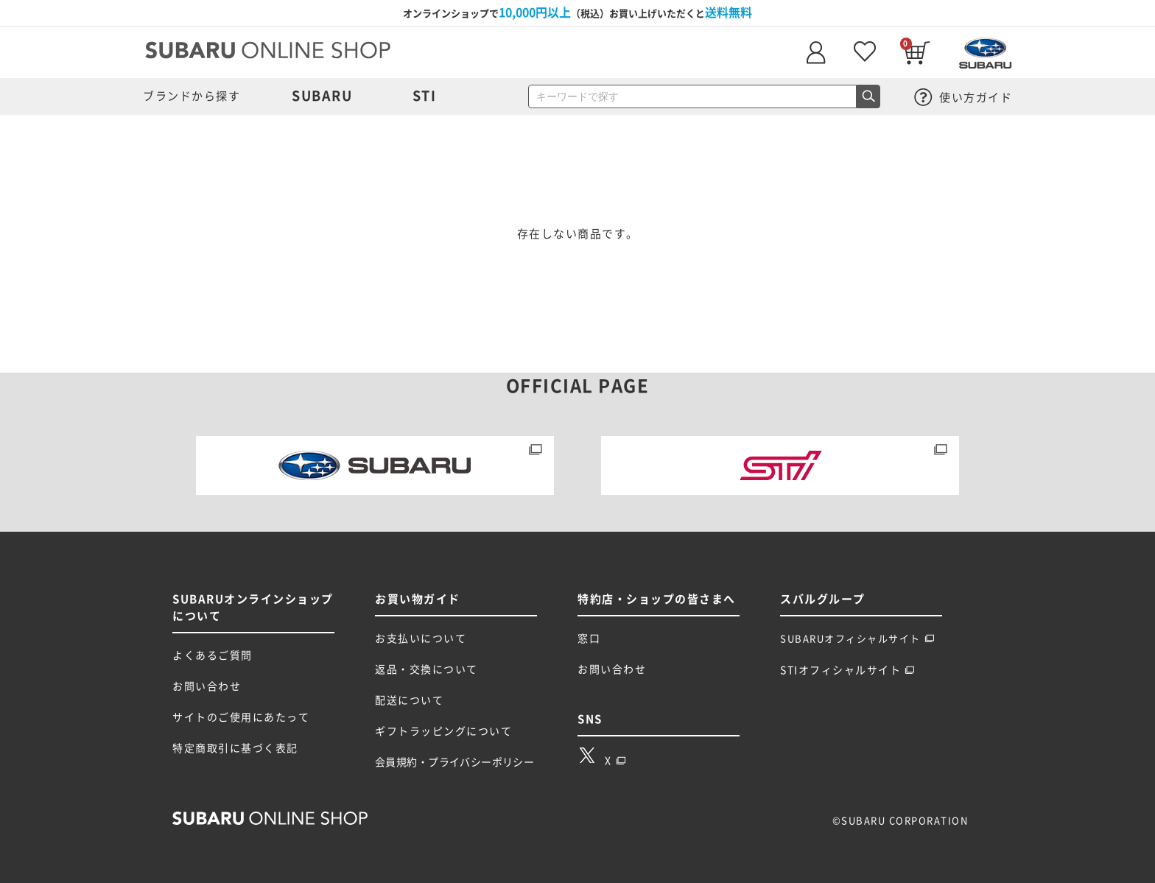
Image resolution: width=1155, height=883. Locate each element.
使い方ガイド (963, 97)
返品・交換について (426, 669)
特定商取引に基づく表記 (235, 748)
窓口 (589, 638)
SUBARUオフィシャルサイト (857, 639)
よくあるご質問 (212, 655)
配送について (409, 700)
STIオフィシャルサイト (847, 670)
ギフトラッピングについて (443, 731)
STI (424, 95)
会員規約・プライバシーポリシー (454, 762)
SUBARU (322, 95)
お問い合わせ (206, 686)
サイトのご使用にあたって (240, 717)
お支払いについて (420, 638)
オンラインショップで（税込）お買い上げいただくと (577, 12)
